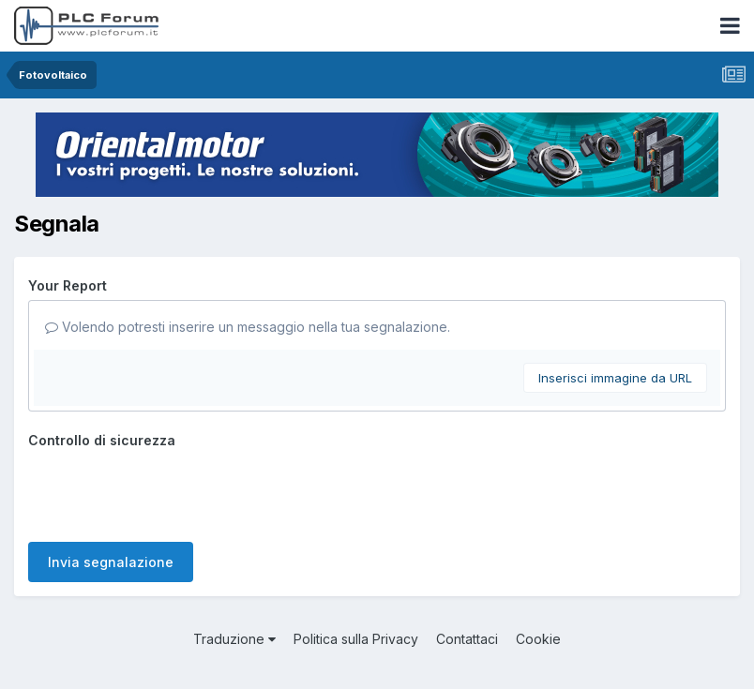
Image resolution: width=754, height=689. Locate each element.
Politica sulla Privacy (356, 639)
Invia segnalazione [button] (110, 562)
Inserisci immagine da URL (615, 377)
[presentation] (170, 491)
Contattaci (467, 639)
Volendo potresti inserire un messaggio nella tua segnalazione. (247, 327)
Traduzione (234, 639)
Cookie (538, 639)
